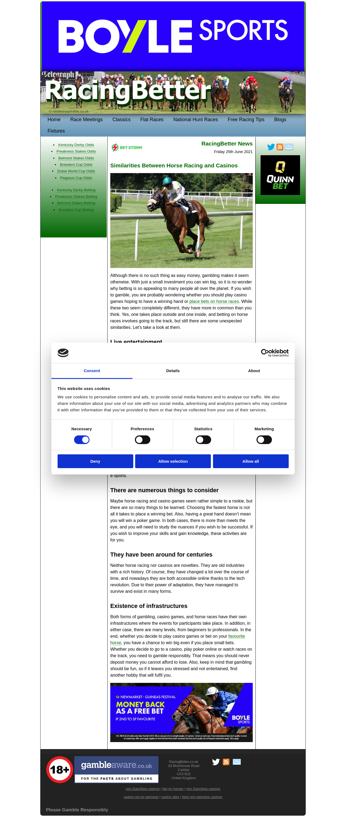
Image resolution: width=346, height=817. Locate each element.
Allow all (250, 461)
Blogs (280, 119)
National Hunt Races (195, 119)
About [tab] (254, 370)
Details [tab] (173, 370)
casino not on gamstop (141, 797)
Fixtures (56, 131)
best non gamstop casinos (202, 797)
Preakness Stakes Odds (76, 151)
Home (54, 119)
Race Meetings (86, 119)
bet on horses (173, 789)
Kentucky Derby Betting (76, 190)
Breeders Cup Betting (76, 210)
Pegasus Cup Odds (76, 178)
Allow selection (173, 461)
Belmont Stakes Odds (76, 158)
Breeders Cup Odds (76, 165)
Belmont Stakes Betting (76, 203)
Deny (95, 461)
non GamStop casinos (143, 789)
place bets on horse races (214, 301)
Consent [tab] (92, 370)
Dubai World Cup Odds (76, 171)
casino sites (170, 797)
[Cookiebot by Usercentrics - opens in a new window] (265, 353)
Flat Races (152, 119)
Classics (121, 119)
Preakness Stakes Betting (76, 196)
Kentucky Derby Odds (76, 145)
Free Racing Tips (246, 119)
